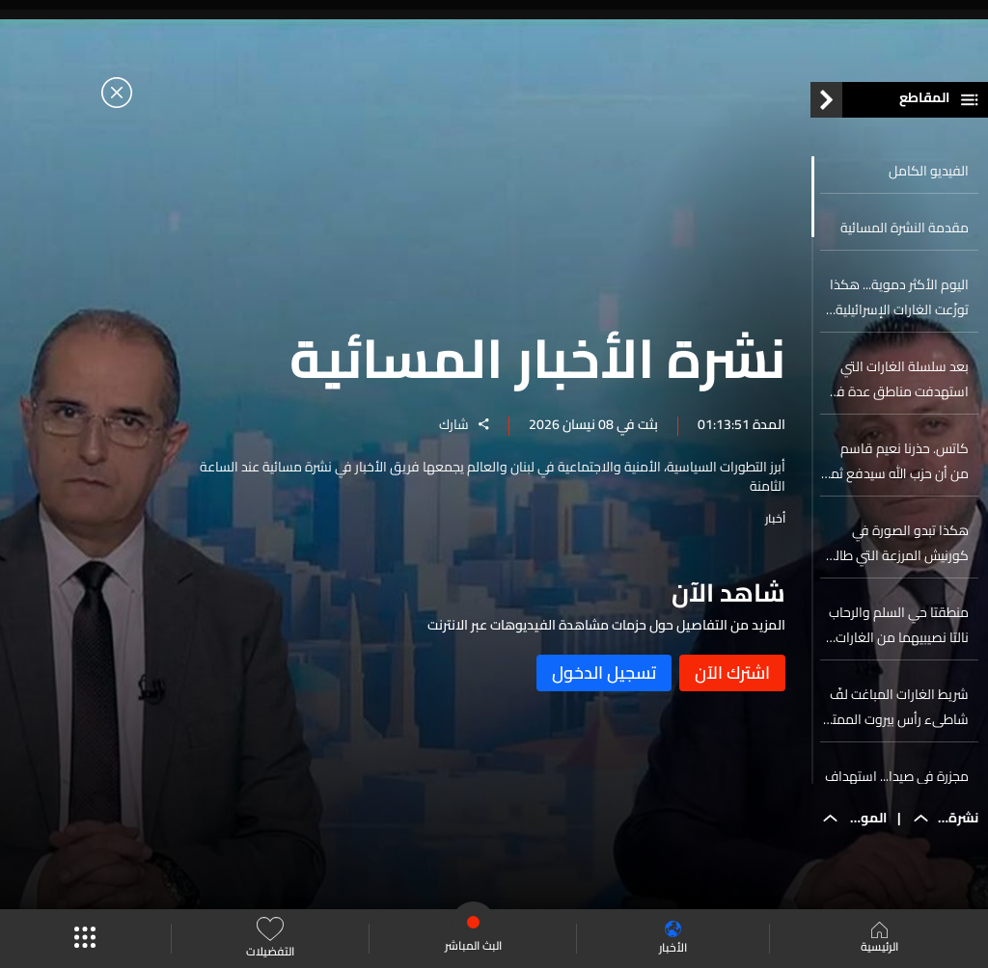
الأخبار (673, 938)
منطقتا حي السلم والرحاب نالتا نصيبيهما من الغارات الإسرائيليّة (899, 625)
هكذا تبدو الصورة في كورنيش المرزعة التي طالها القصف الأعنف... (896, 543)
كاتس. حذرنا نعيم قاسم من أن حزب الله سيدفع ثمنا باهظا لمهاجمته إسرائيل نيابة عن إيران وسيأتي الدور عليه (896, 461)
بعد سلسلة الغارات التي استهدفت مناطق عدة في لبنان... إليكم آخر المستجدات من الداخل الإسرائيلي (895, 379)
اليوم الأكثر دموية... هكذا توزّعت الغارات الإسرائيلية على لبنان (899, 297)
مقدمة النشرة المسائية (904, 227)
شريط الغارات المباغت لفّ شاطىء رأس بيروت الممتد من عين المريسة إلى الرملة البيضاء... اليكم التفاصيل (896, 707)
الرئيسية (879, 939)
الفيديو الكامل (929, 170)
